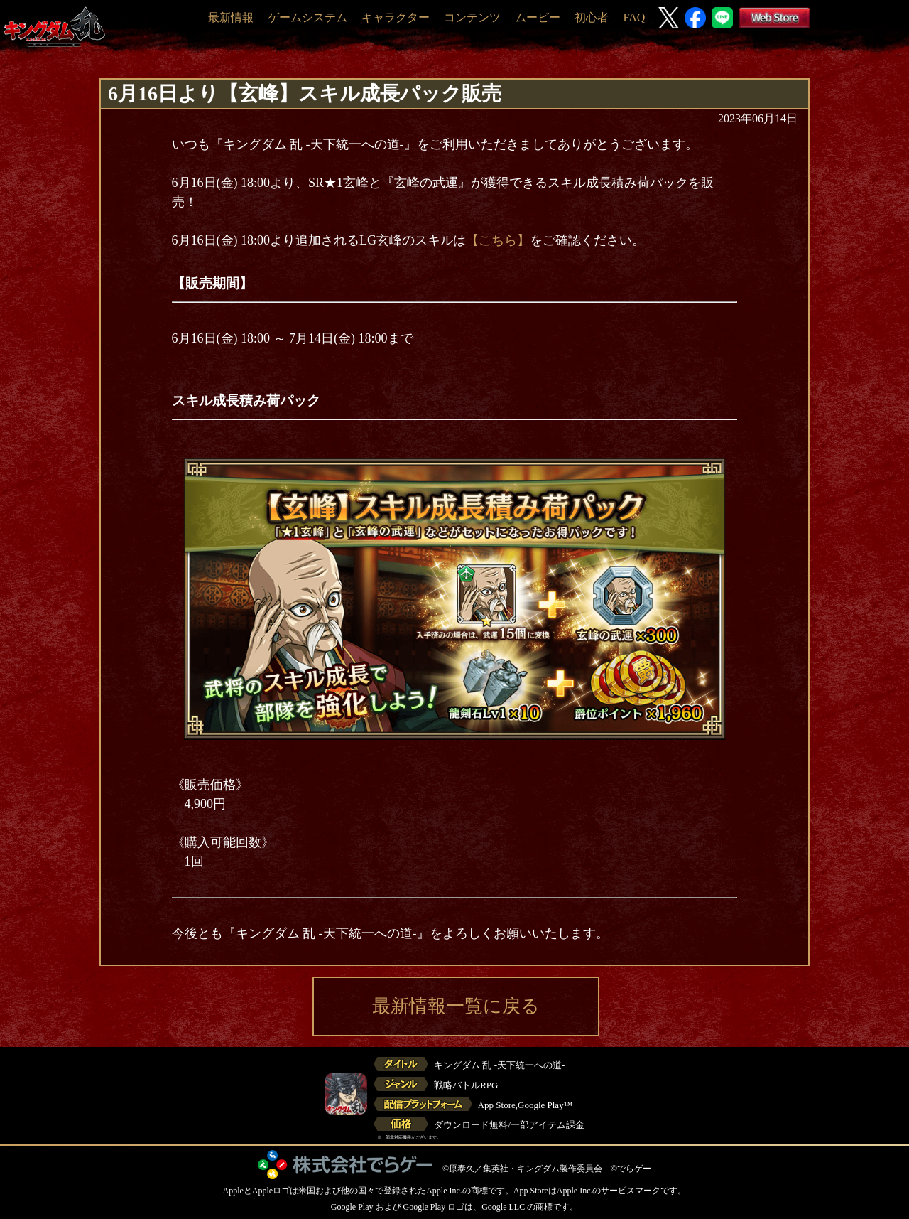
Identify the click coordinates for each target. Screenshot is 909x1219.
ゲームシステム (307, 17)
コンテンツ (472, 17)
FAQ (634, 17)
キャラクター (395, 17)
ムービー (537, 17)
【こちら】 (498, 240)
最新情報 (231, 17)
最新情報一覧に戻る (456, 1006)
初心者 (592, 17)
